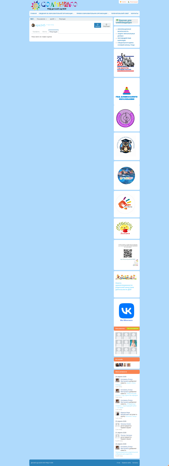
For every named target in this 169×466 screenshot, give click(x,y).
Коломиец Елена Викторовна (126, 380)
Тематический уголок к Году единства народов (126, 394)
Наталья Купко (126, 424)
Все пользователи (133, 328)
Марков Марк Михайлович (125, 413)
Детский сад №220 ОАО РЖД (40, 463)
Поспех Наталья (126, 435)
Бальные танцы (131, 416)
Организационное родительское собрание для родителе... (126, 453)
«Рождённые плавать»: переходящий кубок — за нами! (125, 405)
